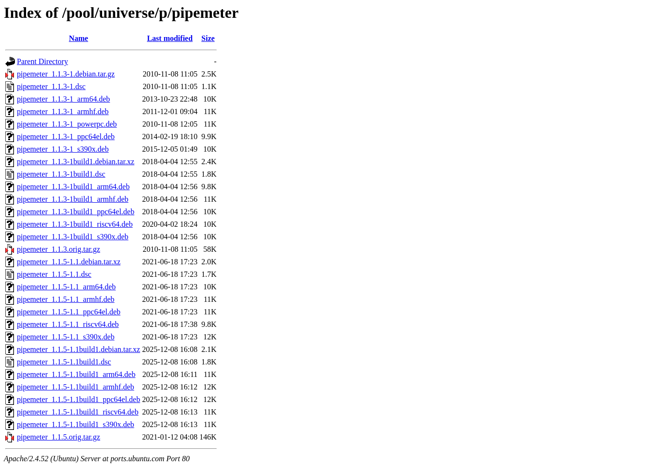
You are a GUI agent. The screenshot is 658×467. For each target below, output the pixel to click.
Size (208, 38)
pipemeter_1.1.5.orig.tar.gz (58, 437)
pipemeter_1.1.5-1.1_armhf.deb (66, 299)
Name (78, 38)
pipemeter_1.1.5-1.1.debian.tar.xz (68, 262)
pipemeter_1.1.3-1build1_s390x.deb (73, 237)
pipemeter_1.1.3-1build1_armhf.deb (73, 199)
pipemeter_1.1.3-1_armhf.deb (63, 111)
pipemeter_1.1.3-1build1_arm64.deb (73, 186)
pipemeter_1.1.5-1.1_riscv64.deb (68, 324)
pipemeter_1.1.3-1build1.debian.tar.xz (75, 161)
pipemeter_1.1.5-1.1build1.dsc (64, 362)
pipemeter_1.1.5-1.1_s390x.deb (66, 337)
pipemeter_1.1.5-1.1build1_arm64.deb (76, 374)
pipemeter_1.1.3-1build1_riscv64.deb (74, 224)
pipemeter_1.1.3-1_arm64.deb (63, 99)
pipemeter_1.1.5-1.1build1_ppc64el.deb (78, 399)
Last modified (170, 38)
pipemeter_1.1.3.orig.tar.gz (58, 249)
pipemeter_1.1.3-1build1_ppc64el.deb (75, 212)
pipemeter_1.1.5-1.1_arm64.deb (66, 287)
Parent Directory (42, 61)
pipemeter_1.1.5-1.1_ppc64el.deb (68, 312)
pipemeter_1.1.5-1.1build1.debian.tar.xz (78, 349)
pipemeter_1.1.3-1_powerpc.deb (67, 124)
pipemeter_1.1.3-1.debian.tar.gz (66, 74)
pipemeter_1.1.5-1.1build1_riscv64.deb (77, 412)
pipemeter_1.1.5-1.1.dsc (54, 274)
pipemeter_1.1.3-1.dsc (51, 86)
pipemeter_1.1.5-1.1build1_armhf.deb (75, 387)
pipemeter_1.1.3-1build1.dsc (61, 174)
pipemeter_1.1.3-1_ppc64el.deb (66, 136)
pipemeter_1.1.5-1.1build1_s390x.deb (75, 424)
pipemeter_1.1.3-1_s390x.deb (63, 149)
